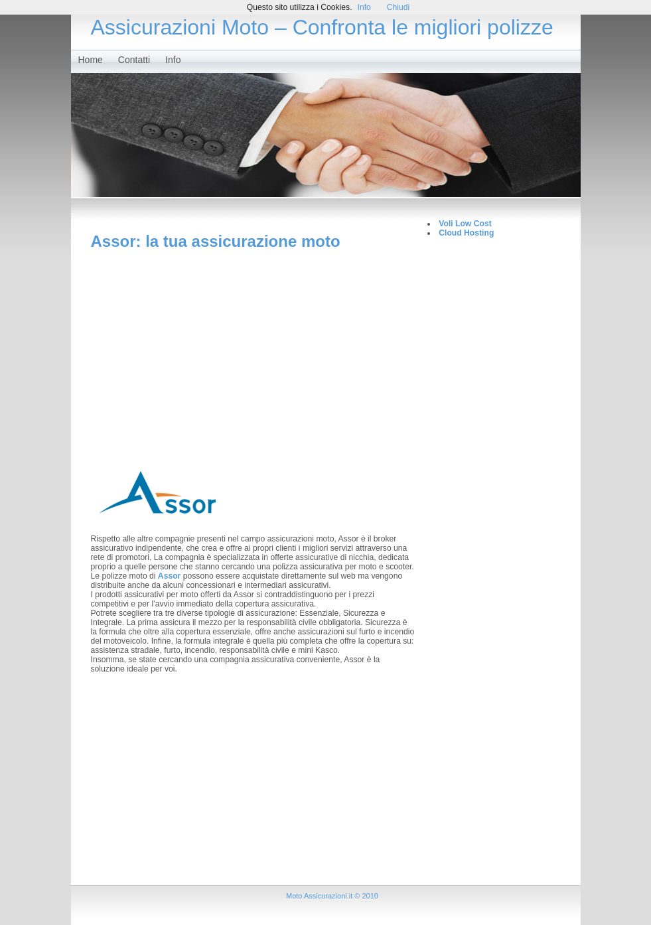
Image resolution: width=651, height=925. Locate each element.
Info (173, 59)
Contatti (134, 59)
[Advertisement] (253, 350)
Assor (170, 576)
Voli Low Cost (465, 223)
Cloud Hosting (466, 233)
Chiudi (398, 7)
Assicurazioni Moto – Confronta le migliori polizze (322, 27)
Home (90, 59)
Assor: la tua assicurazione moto (215, 241)
